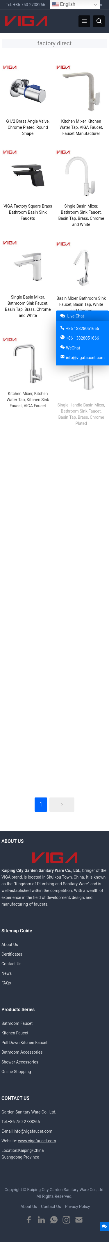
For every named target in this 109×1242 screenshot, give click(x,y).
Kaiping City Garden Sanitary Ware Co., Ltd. (65, 1189)
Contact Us (11, 963)
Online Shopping (16, 1071)
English (63, 4)
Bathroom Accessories (21, 1052)
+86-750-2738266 (29, 4)
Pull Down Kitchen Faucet (24, 1042)
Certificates (11, 954)
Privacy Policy (77, 1206)
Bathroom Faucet (17, 1023)
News (6, 973)
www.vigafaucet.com (37, 1140)
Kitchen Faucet (14, 1033)
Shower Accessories (19, 1062)
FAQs (6, 983)
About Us (9, 944)
